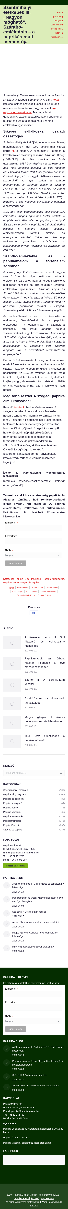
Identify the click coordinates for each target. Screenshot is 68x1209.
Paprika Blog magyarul (28, 579)
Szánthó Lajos (17, 591)
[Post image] (12, 642)
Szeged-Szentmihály (48, 591)
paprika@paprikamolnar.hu (25, 852)
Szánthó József (52, 588)
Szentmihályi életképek (26, 595)
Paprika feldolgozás (53, 579)
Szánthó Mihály (32, 591)
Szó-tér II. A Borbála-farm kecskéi (45, 682)
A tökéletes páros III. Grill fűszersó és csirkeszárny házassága (45, 641)
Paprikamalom (22, 588)
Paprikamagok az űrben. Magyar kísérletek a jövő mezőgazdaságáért (45, 663)
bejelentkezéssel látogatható (36, 1143)
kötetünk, (19, 407)
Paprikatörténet (11, 582)
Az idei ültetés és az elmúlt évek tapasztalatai (45, 700)
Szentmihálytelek (44, 595)
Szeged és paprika (29, 582)
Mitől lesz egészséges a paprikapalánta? (45, 738)
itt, (13, 150)
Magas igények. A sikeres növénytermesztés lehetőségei (45, 719)
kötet (56, 99)
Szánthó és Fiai (37, 588)
